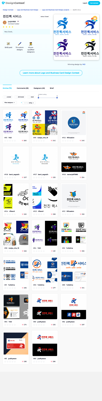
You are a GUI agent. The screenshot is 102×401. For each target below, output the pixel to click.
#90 (35, 285)
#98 (6, 248)
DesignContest (13, 3)
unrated (9, 97)
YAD (83, 64)
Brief (52, 88)
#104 (6, 211)
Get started (94, 3)
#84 (6, 322)
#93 (6, 138)
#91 (5, 285)
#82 (63, 322)
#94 (35, 248)
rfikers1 (12, 211)
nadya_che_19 (42, 137)
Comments (23, 88)
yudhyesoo (41, 322)
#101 (64, 211)
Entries (7, 88)
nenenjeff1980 (72, 174)
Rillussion (70, 137)
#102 (64, 138)
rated (32, 97)
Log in (85, 3)
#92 (63, 248)
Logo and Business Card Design (27, 10)
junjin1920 (12, 21)
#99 (35, 138)
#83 (34, 322)
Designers (39, 88)
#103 (35, 211)
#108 (6, 174)
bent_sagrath (14, 174)
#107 (35, 174)
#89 (63, 285)
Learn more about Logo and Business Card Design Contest (51, 73)
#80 (35, 358)
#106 (64, 174)
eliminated (21, 97)
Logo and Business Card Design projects (55, 10)
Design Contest (8, 10)
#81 (5, 358)
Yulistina (69, 248)
